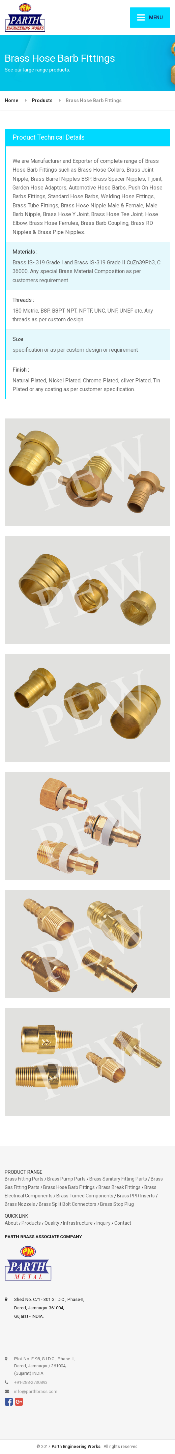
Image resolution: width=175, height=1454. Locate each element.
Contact (122, 1223)
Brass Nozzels (20, 1204)
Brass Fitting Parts (24, 1179)
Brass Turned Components (84, 1195)
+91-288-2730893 (31, 1382)
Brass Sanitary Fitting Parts (118, 1179)
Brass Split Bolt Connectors (67, 1204)
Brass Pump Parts (66, 1179)
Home (12, 100)
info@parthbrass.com (35, 1391)
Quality (52, 1223)
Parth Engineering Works (76, 1446)
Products (42, 100)
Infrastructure (78, 1223)
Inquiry (103, 1223)
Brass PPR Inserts (136, 1195)
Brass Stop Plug (117, 1204)
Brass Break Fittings (119, 1187)
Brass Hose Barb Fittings (69, 1187)
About (11, 1223)
